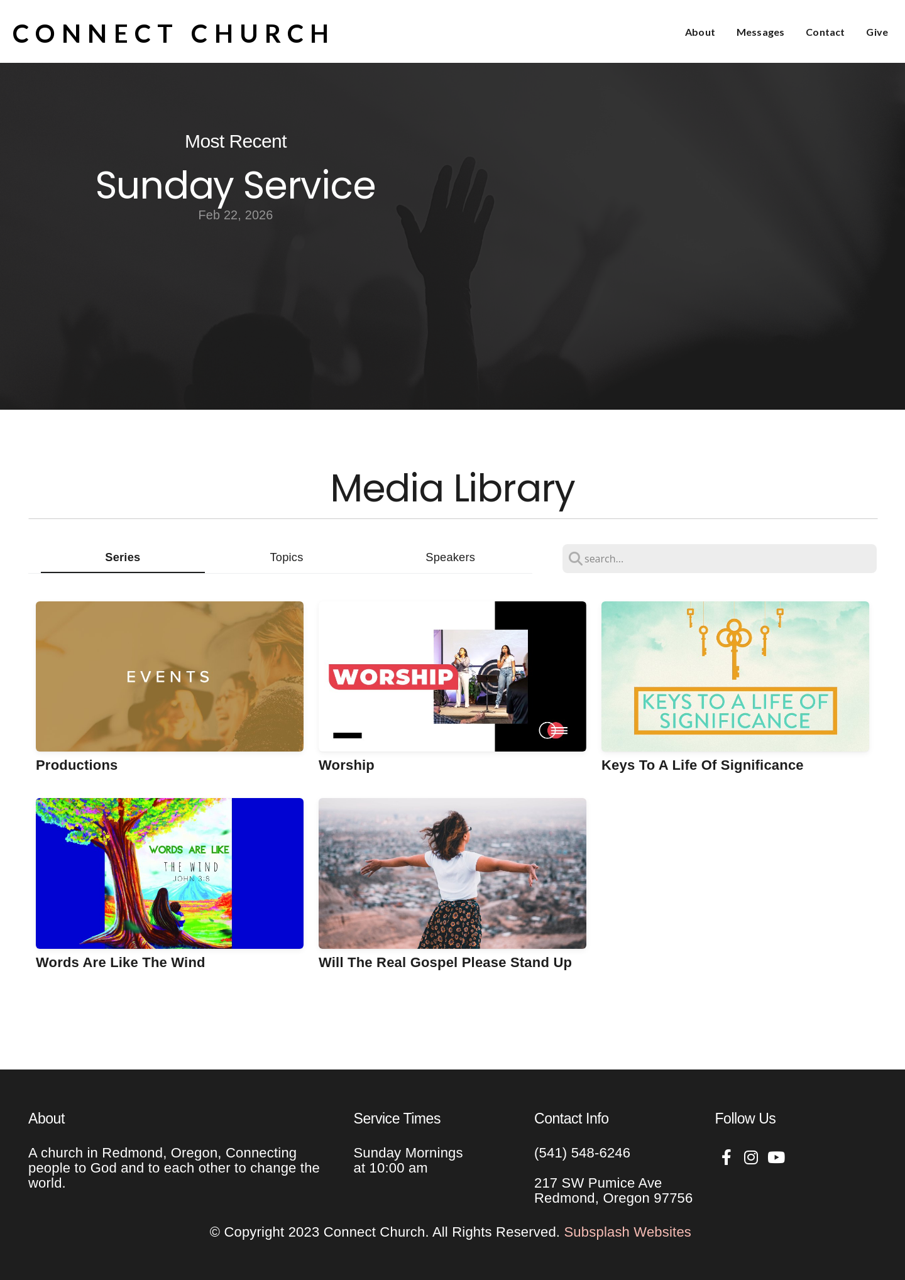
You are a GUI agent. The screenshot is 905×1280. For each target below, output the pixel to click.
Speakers (450, 557)
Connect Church (174, 33)
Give (877, 32)
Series (122, 557)
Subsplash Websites (628, 1232)
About (700, 32)
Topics (287, 557)
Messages (760, 32)
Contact (825, 32)
